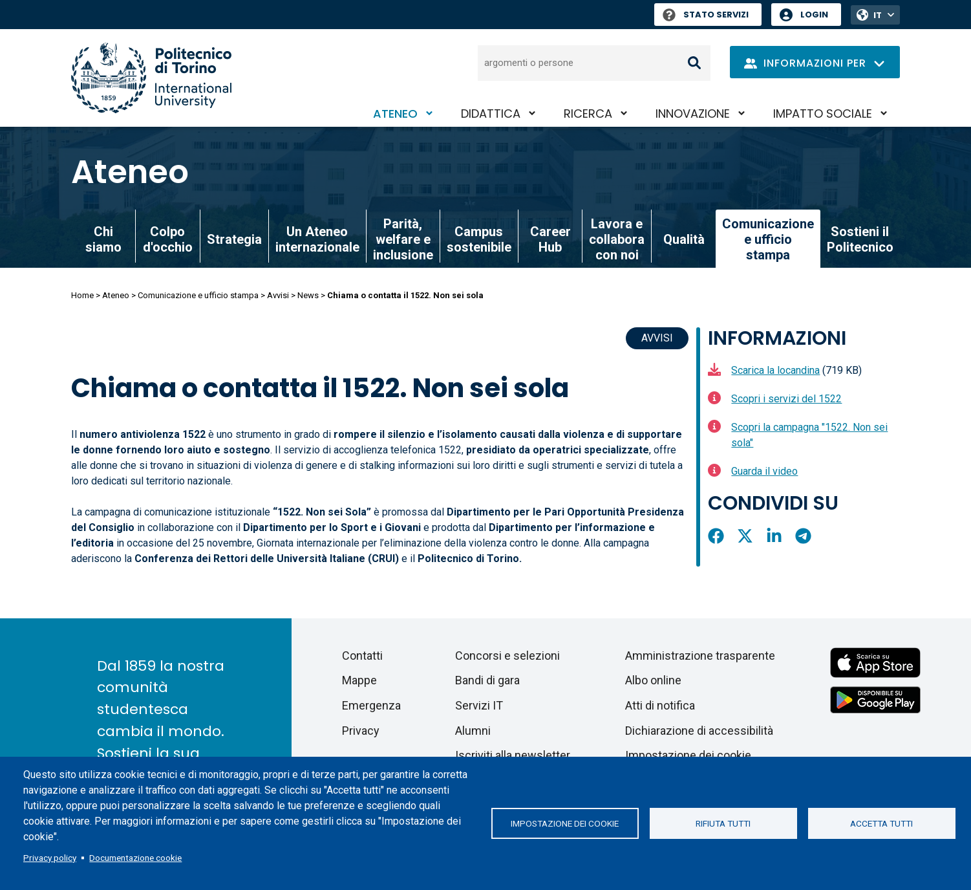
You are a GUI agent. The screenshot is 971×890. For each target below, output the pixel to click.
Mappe (359, 680)
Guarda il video (764, 471)
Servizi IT (479, 705)
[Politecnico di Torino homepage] (151, 78)
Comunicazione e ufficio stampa (198, 295)
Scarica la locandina (775, 370)
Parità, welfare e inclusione (403, 239)
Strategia (234, 239)
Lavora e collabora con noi (617, 239)
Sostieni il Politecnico (860, 239)
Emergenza (371, 705)
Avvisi (278, 295)
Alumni (473, 730)
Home (82, 295)
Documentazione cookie (135, 857)
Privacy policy (49, 857)
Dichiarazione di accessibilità (699, 730)
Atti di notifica (660, 705)
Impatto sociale (822, 113)
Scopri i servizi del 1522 (786, 399)
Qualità (684, 239)
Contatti (362, 655)
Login (814, 14)
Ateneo (395, 113)
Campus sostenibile (479, 239)
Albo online (653, 680)
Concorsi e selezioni (507, 655)
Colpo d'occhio (168, 239)
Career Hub (550, 239)
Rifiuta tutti (723, 823)
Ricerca (588, 113)
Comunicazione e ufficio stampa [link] (768, 239)
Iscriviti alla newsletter (512, 755)
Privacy (360, 730)
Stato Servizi (706, 14)
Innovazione (693, 113)
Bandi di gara (487, 680)
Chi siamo (103, 239)
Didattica (490, 113)
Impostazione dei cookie (565, 823)
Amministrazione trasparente (700, 655)
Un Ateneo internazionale (317, 239)
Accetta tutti (881, 823)
